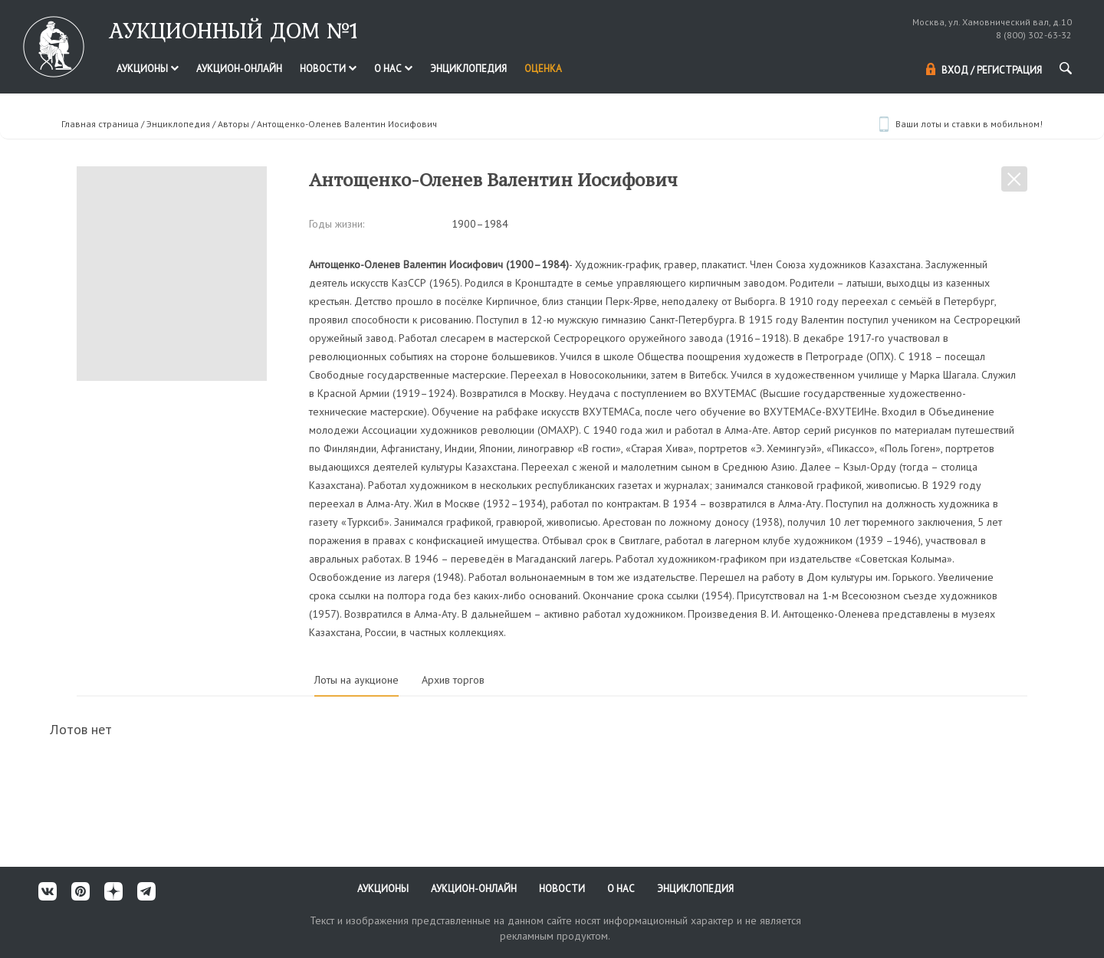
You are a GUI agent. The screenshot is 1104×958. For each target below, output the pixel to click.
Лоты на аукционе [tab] (356, 680)
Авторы (233, 124)
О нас (393, 68)
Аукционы (148, 68)
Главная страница (100, 124)
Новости (328, 68)
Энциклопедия (468, 68)
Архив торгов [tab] (453, 680)
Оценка (543, 68)
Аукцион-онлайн (239, 68)
